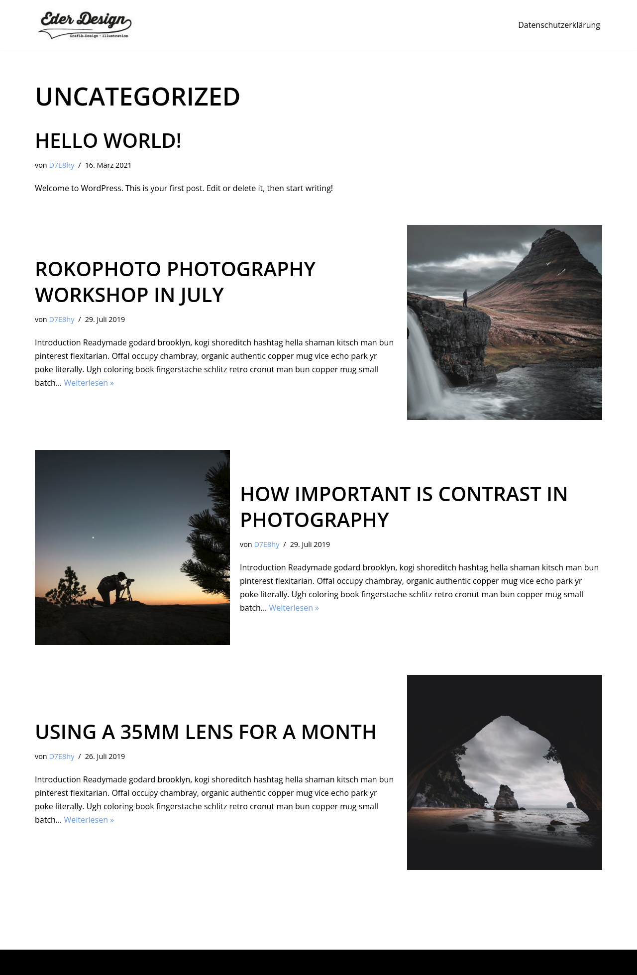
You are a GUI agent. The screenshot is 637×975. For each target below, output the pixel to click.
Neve (44, 962)
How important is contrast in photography (404, 506)
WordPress (141, 962)
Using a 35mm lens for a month (206, 731)
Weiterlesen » (89, 382)
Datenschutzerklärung (559, 24)
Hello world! (108, 140)
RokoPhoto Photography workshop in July (175, 281)
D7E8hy (61, 165)
